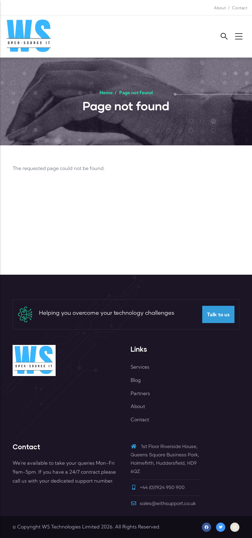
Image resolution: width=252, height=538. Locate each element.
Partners (140, 393)
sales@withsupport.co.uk (163, 503)
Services (140, 367)
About (220, 7)
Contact (239, 7)
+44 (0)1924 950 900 (162, 487)
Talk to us (218, 314)
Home (106, 92)
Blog (136, 380)
